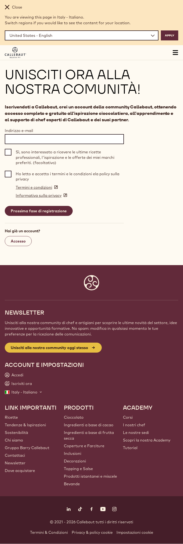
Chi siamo (14, 440)
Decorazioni (75, 461)
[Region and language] (81, 35)
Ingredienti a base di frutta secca (89, 435)
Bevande (72, 483)
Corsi (128, 417)
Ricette (11, 417)
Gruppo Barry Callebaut (27, 447)
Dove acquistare (20, 470)
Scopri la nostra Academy (146, 440)
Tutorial (130, 447)
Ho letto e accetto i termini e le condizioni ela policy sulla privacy (67, 176)
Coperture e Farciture (84, 445)
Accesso (18, 241)
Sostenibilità (16, 432)
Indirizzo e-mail (19, 130)
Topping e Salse (78, 468)
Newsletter (15, 463)
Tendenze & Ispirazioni (25, 425)
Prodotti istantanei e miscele (90, 476)
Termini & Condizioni (49, 532)
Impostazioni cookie (135, 532)
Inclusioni (72, 453)
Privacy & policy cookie (92, 532)
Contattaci (15, 455)
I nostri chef (134, 425)
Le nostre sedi (136, 432)
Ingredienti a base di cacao (88, 425)
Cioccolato (74, 417)
